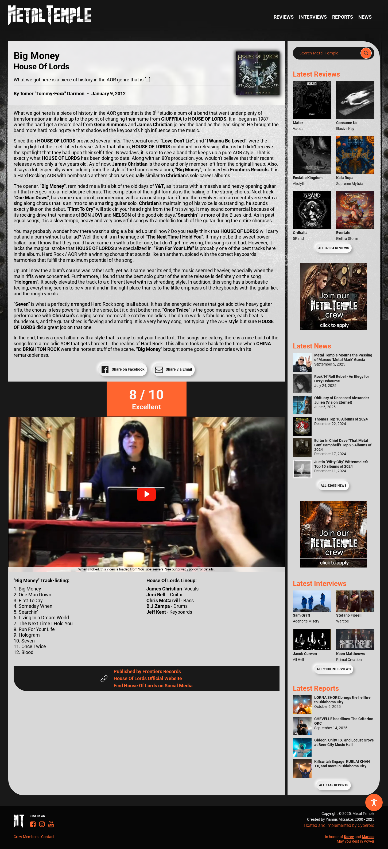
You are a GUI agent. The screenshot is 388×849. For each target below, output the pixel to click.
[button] (146, 494)
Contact (48, 837)
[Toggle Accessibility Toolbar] (374, 802)
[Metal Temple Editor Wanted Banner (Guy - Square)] (333, 566)
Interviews (313, 17)
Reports (342, 17)
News (365, 17)
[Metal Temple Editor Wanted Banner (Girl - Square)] (333, 328)
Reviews (284, 17)
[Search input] (328, 53)
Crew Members (26, 837)
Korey (349, 837)
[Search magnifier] (366, 53)
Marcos (368, 837)
